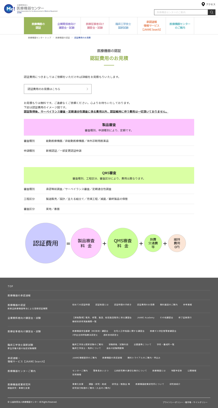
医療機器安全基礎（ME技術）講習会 (90, 330)
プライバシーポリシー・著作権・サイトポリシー (185, 402)
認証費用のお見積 (146, 304)
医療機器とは (159, 370)
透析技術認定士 (111, 334)
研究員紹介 (175, 383)
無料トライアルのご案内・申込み (144, 357)
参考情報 (187, 304)
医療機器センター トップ (39, 37)
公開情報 (192, 370)
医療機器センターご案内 (22, 371)
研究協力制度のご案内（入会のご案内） (92, 387)
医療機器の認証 (63, 37)
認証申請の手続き (123, 304)
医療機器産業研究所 (19, 386)
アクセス (210, 4)
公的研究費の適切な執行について (130, 370)
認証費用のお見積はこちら (44, 89)
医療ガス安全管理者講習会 (163, 330)
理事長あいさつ (100, 370)
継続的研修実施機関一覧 (84, 321)
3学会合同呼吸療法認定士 (85, 334)
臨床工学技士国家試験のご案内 (87, 344)
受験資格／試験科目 (118, 344)
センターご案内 (80, 370)
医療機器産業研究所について (150, 383)
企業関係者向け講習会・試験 (24, 318)
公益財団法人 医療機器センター (30, 8)
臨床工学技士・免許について (86, 348)
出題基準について (142, 344)
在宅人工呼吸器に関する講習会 (129, 330)
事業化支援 (77, 383)
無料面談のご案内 (169, 304)
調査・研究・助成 (97, 383)
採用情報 (76, 374)
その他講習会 (166, 317)
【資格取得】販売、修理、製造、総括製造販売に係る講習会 (102, 317)
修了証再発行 (185, 317)
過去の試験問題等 (115, 348)
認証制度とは (101, 304)
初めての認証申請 (81, 304)
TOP (10, 286)
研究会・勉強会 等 (121, 383)
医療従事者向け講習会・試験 (24, 331)
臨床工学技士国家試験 (22, 346)
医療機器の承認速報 (19, 295)
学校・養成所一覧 (165, 344)
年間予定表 (176, 370)
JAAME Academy (145, 317)
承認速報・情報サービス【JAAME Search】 (27, 359)
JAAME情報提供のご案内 (84, 357)
